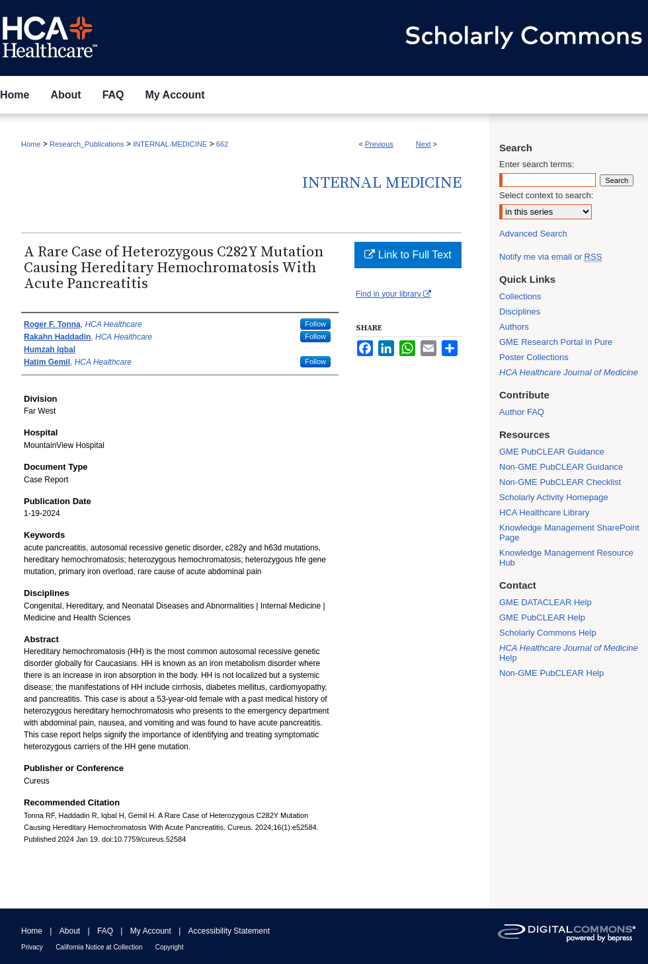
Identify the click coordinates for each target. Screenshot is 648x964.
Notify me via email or (550, 257)
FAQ (105, 931)
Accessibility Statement (229, 931)
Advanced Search (533, 234)
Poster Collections (534, 357)
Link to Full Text (407, 254)
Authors (514, 327)
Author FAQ (521, 412)
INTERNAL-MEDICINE (170, 144)
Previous (379, 144)
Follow (315, 324)
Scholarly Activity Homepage (553, 497)
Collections (520, 296)
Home (30, 144)
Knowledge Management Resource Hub (566, 558)
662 (222, 144)
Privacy (32, 947)
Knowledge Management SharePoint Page (569, 532)
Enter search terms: (536, 164)
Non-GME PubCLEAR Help (551, 673)
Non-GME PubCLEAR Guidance (561, 467)
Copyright (169, 947)
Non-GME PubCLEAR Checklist (560, 482)
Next (423, 144)
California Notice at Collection (99, 947)
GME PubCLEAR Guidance (551, 452)
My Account (150, 931)
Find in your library (393, 294)
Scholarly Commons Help (547, 633)
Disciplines (519, 311)
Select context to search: (546, 195)
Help (568, 653)
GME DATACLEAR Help (545, 602)
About (70, 931)
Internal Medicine (382, 183)
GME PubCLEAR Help (542, 617)
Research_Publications (87, 144)
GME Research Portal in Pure (555, 342)
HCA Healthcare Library (544, 512)
